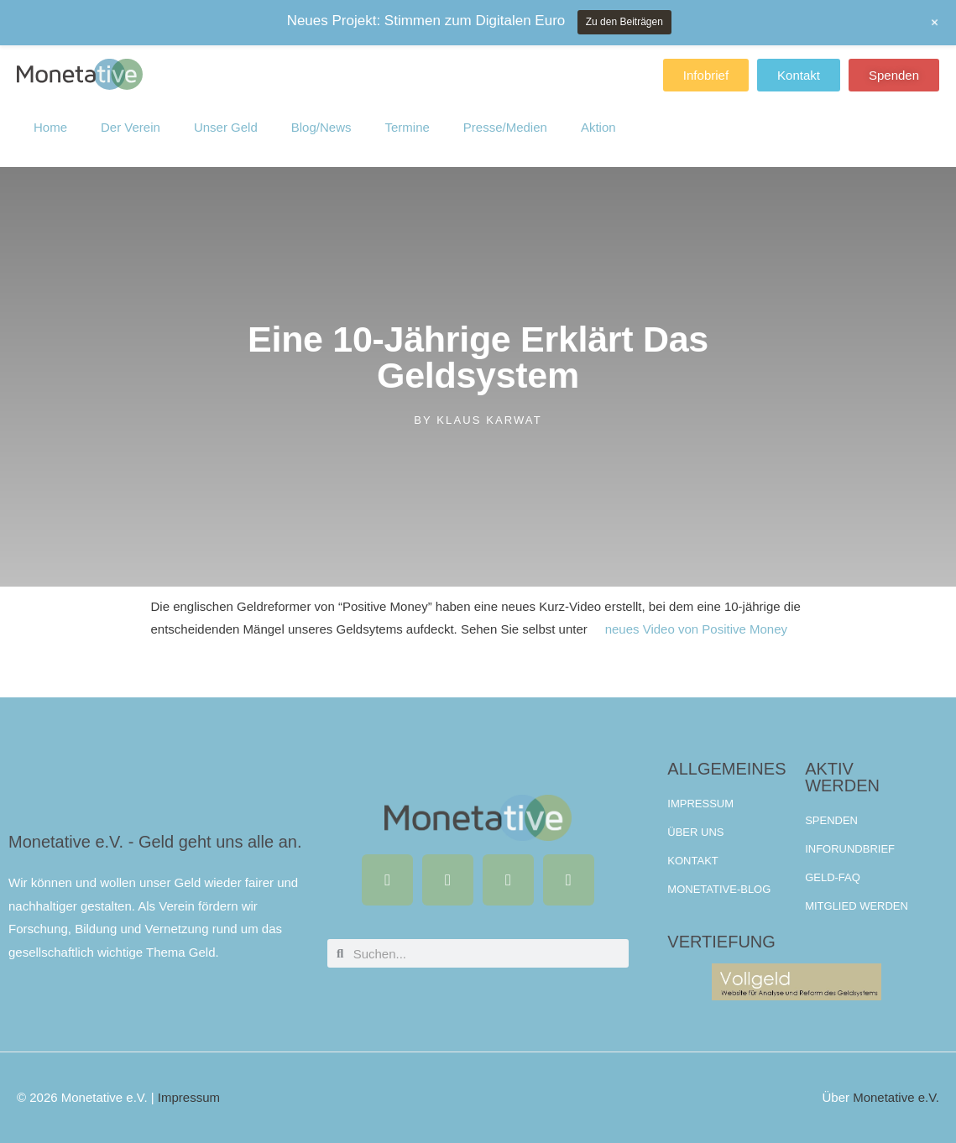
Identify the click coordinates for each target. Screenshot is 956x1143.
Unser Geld (226, 114)
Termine (406, 114)
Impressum (189, 1097)
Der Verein (130, 114)
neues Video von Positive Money (696, 629)
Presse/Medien (505, 114)
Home (50, 114)
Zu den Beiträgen (624, 22)
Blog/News (321, 114)
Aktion (598, 114)
